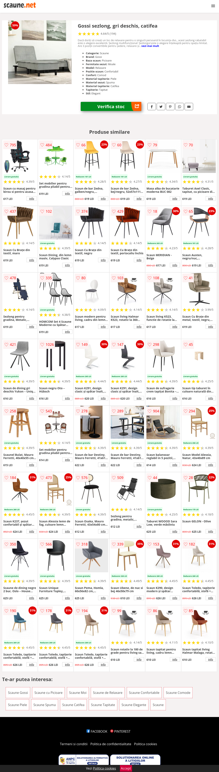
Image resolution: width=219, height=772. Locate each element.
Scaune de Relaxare (108, 692)
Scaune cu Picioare (48, 692)
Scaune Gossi (18, 692)
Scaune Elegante (134, 705)
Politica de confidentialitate (110, 744)
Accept (126, 768)
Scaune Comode (178, 692)
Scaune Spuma (44, 705)
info (31, 198)
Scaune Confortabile (144, 692)
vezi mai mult (150, 46)
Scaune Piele (17, 705)
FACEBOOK (97, 731)
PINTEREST (120, 731)
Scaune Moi (78, 692)
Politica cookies (145, 744)
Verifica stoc (119, 106)
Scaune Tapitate (103, 705)
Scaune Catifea (73, 705)
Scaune (158, 705)
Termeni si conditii (74, 744)
